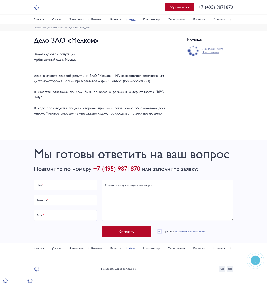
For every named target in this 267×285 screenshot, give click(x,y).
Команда (97, 19)
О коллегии (75, 19)
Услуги (56, 19)
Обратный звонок (179, 7)
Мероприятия (176, 19)
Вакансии (199, 19)
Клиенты (115, 19)
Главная (39, 19)
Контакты (219, 19)
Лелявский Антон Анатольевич (213, 50)
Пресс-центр (151, 19)
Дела (132, 19)
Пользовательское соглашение (119, 268)
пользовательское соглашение (190, 231)
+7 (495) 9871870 (215, 7)
